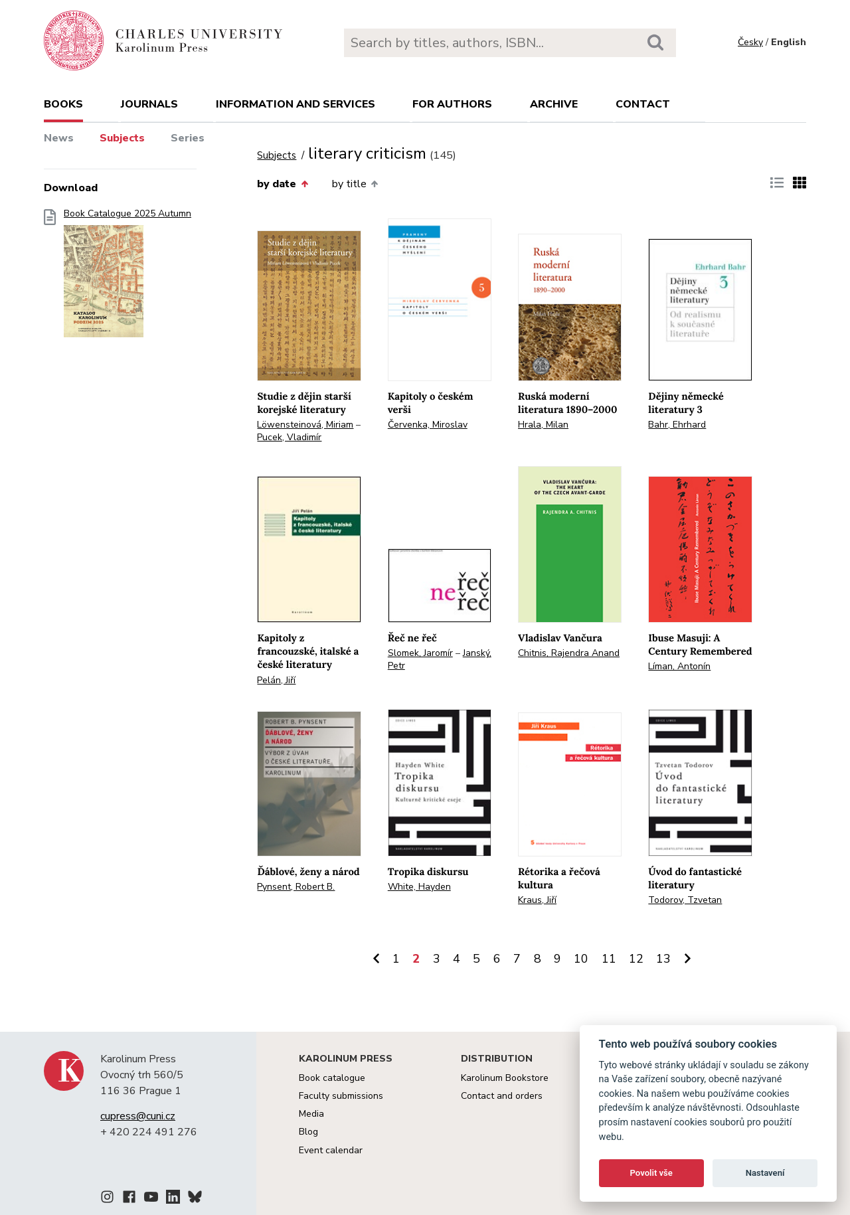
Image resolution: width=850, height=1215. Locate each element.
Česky (750, 42)
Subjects (122, 138)
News (59, 138)
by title (355, 184)
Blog (308, 1131)
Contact (643, 104)
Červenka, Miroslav (428, 424)
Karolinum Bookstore (505, 1078)
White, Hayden (419, 886)
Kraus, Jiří (537, 900)
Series (188, 138)
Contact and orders (502, 1096)
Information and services (295, 104)
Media (311, 1113)
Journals (149, 104)
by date (282, 184)
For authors (452, 104)
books (63, 104)
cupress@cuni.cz (137, 1116)
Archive (554, 104)
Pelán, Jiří (276, 680)
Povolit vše (651, 1173)
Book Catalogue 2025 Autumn (127, 277)
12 (636, 959)
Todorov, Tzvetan (685, 900)
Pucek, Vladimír (289, 437)
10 (581, 959)
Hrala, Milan (543, 424)
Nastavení (765, 1173)
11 (609, 959)
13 (663, 959)
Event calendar (331, 1150)
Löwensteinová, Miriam (305, 424)
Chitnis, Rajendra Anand (569, 653)
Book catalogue (332, 1078)
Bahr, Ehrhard (677, 424)
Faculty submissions (341, 1096)
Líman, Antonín (679, 666)
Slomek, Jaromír (420, 653)
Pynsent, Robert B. (296, 886)
